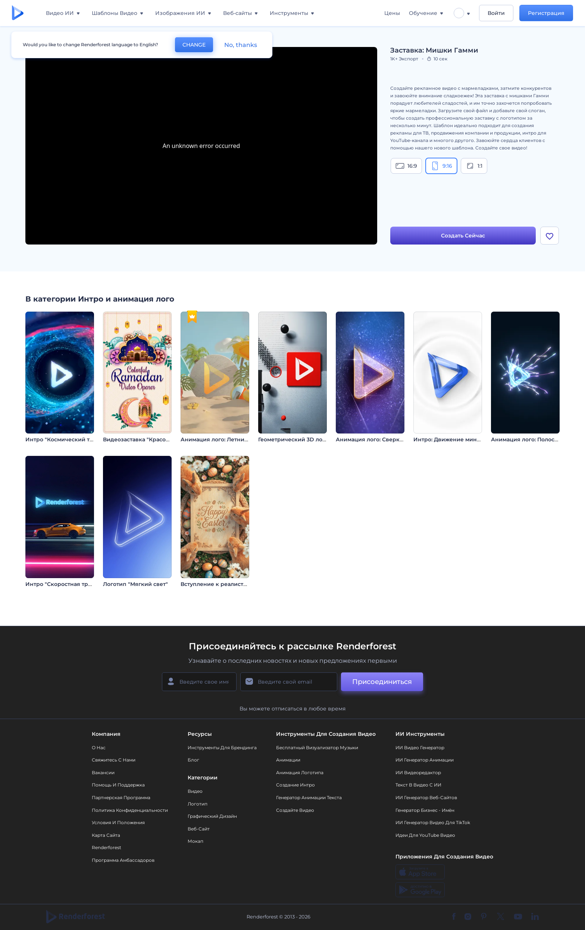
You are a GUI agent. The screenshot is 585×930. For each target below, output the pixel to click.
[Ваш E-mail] (288, 681)
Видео (195, 791)
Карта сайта (106, 835)
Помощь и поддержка (118, 785)
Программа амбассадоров (123, 860)
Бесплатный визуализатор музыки (317, 747)
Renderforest (106, 847)
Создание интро (295, 785)
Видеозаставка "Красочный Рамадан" (156, 439)
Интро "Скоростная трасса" (63, 584)
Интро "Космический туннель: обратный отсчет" (93, 439)
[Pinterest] (483, 917)
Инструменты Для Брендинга (222, 747)
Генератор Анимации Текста (309, 797)
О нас (99, 747)
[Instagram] (467, 917)
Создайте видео (295, 810)
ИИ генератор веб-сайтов (426, 797)
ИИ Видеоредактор (418, 772)
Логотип (197, 804)
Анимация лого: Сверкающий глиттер (389, 439)
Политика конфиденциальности (130, 810)
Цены (392, 13)
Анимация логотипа (299, 772)
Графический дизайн (212, 816)
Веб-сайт (199, 829)
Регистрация (546, 13)
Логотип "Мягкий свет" (135, 584)
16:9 (406, 165)
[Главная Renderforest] (18, 13)
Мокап (195, 841)
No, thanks (240, 44)
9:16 (441, 165)
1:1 (474, 165)
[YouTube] (518, 917)
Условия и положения (118, 822)
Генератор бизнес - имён (424, 810)
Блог (193, 760)
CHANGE (194, 44)
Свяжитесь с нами (113, 760)
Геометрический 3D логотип (298, 439)
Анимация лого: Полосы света (533, 439)
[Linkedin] (535, 917)
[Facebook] (454, 917)
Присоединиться (382, 682)
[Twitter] (500, 917)
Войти (496, 13)
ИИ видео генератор (419, 747)
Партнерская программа (121, 797)
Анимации (288, 760)
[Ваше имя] (199, 681)
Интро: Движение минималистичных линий (475, 439)
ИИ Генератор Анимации (424, 760)
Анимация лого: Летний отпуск (225, 439)
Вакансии (103, 772)
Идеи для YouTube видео (425, 835)
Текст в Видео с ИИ (418, 785)
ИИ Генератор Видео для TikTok (432, 822)
